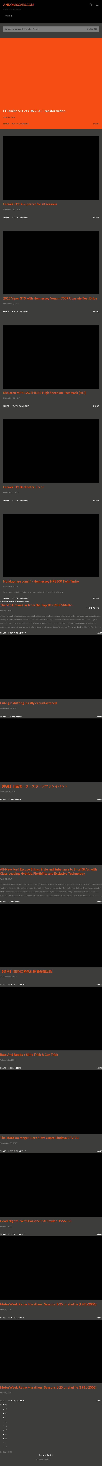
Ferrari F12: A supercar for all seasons (30, 204)
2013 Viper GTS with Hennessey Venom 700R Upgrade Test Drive (50, 298)
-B (6, 1413)
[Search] (91, 4)
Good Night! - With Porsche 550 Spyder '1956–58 (35, 1221)
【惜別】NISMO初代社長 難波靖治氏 (26, 971)
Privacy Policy (44, 1459)
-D (6, 1422)
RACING (8, 16)
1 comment (14, 901)
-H (6, 1438)
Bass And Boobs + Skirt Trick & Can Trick (29, 1054)
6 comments (14, 799)
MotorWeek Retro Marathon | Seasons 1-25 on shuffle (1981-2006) (48, 1304)
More (96, 124)
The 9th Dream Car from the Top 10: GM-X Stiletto (36, 605)
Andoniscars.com (18, 5)
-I (5, 1443)
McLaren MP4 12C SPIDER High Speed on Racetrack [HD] (44, 393)
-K (6, 1447)
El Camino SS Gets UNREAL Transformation (34, 111)
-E (6, 1426)
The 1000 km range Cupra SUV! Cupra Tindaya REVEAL (39, 1138)
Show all (92, 29)
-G (6, 1434)
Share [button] (6, 124)
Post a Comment (20, 124)
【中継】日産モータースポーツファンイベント (34, 786)
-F (6, 1430)
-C (6, 1417)
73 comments (15, 716)
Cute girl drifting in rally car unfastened (28, 703)
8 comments (14, 1068)
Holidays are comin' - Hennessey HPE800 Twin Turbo (41, 581)
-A (6, 1409)
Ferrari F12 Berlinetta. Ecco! (23, 487)
